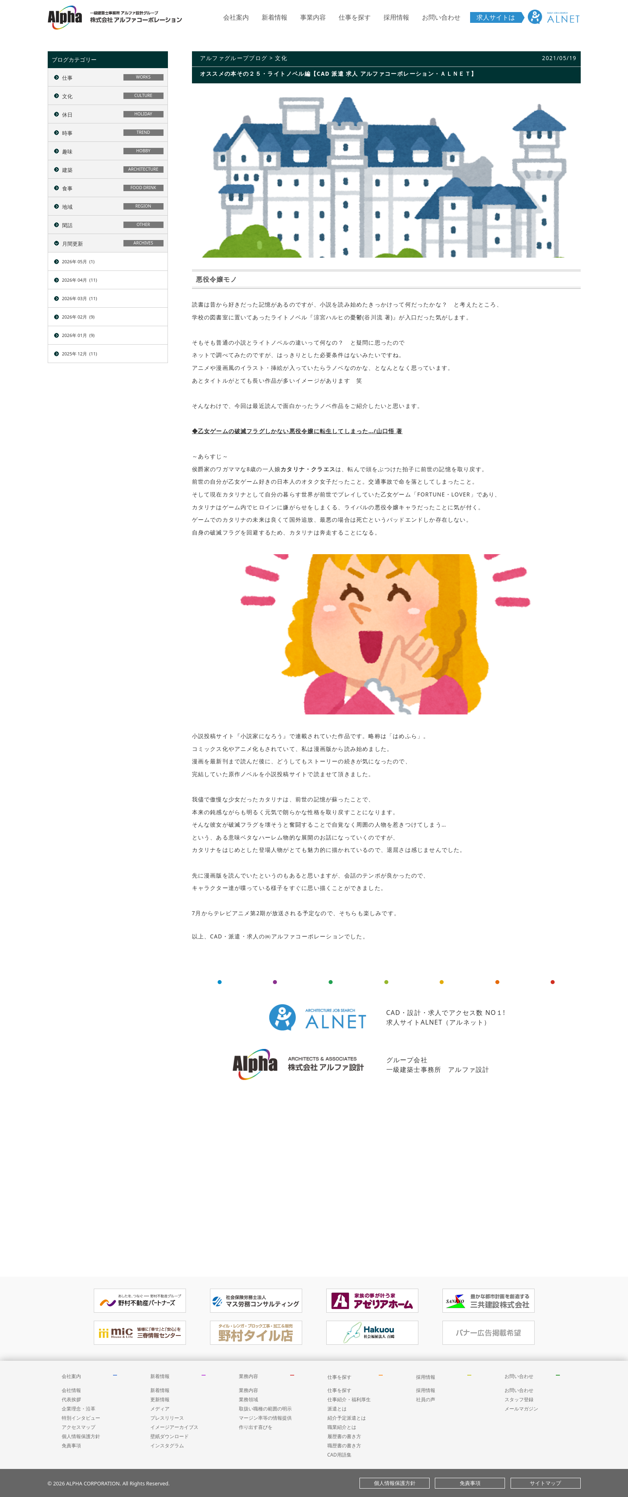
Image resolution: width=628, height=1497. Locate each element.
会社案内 (236, 17)
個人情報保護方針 (81, 1436)
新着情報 (274, 17)
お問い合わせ (441, 17)
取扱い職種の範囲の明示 (265, 1408)
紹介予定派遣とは (346, 1417)
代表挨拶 (71, 1399)
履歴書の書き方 (344, 1436)
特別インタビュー (81, 1417)
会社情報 (71, 1390)
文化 (281, 58)
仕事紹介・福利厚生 (349, 1399)
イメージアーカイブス (174, 1427)
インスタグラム (167, 1445)
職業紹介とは (341, 1427)
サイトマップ (545, 1483)
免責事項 (71, 1445)
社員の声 (425, 1399)
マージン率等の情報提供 (265, 1417)
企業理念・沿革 (78, 1408)
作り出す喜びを (256, 1427)
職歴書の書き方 (344, 1445)
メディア (160, 1408)
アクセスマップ (78, 1427)
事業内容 (313, 17)
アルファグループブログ (234, 58)
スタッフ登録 (519, 1399)
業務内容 (248, 1376)
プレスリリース (167, 1417)
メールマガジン (521, 1408)
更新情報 (160, 1399)
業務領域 (248, 1399)
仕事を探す (355, 17)
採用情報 (396, 17)
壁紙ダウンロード (169, 1436)
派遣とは (337, 1408)
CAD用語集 (339, 1454)
